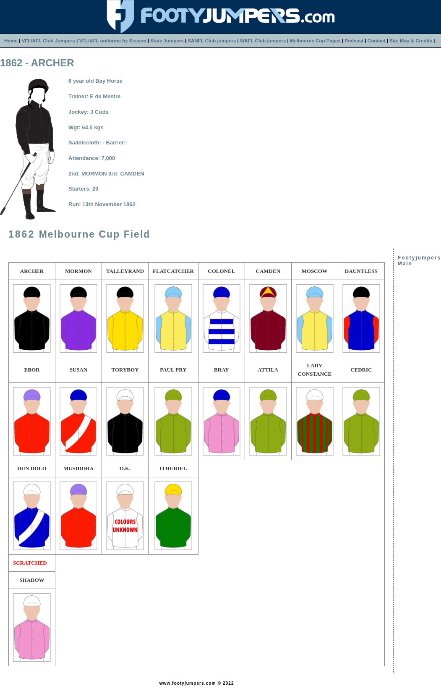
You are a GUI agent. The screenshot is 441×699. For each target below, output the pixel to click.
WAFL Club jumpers (263, 40)
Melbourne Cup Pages (315, 40)
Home (11, 40)
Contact (377, 40)
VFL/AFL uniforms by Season (112, 40)
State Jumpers (166, 40)
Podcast (353, 40)
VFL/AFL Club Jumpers (48, 40)
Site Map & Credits (410, 40)
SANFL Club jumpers (212, 40)
